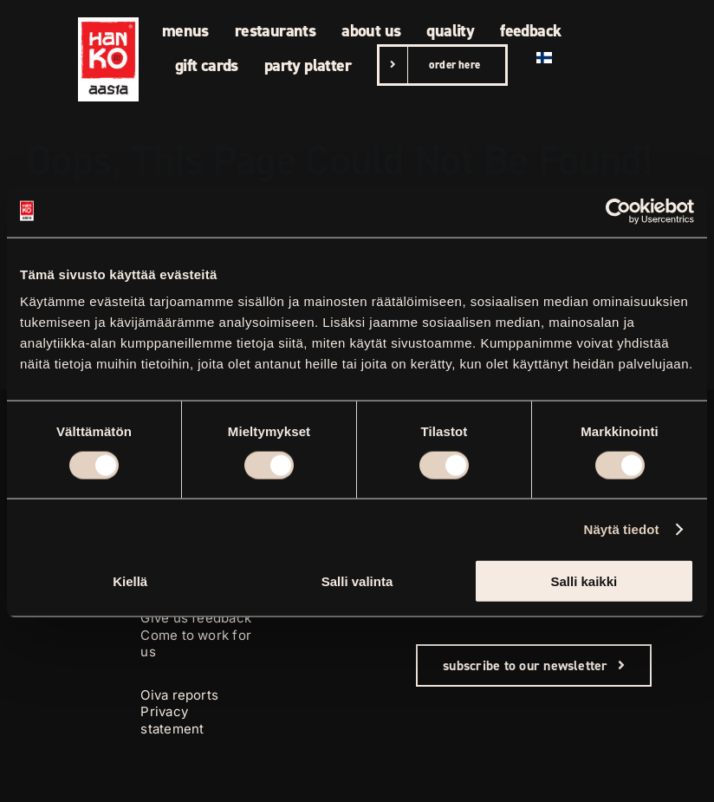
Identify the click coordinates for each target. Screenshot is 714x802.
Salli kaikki (583, 581)
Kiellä (130, 581)
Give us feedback (195, 618)
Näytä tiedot (621, 528)
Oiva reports (179, 695)
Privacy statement (172, 720)
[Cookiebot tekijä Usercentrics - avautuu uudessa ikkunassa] (618, 211)
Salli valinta (357, 581)
